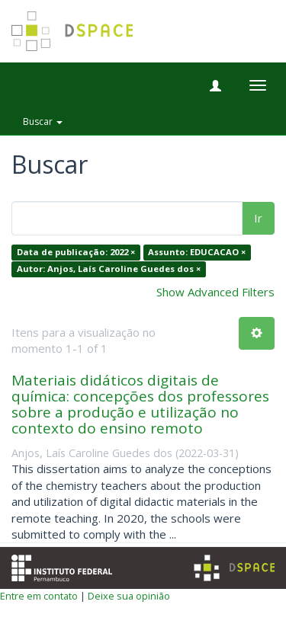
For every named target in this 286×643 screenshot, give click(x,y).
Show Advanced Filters (215, 291)
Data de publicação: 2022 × (76, 252)
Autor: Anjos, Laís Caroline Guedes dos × (109, 268)
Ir (258, 218)
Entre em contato (39, 596)
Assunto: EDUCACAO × (197, 252)
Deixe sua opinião (129, 596)
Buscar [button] (43, 121)
